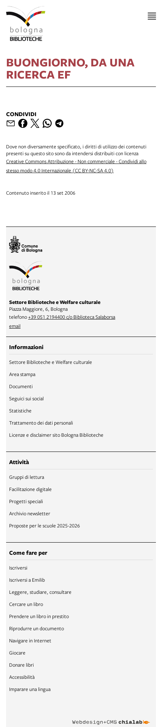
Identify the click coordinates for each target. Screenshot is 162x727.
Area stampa (22, 374)
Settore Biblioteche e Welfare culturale (50, 362)
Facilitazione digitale (30, 489)
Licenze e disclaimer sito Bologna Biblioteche (56, 434)
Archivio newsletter (29, 513)
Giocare (17, 652)
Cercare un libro (26, 604)
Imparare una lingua (30, 689)
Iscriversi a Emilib (27, 579)
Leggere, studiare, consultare (40, 592)
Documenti (21, 386)
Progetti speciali (26, 501)
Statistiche (20, 410)
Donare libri (21, 664)
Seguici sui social (26, 398)
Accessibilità (22, 676)
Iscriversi (18, 567)
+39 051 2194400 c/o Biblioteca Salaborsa (71, 316)
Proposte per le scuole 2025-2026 (44, 525)
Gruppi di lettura (26, 477)
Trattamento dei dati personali (41, 422)
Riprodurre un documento (36, 628)
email (15, 326)
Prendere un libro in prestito (39, 616)
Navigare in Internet (30, 640)
